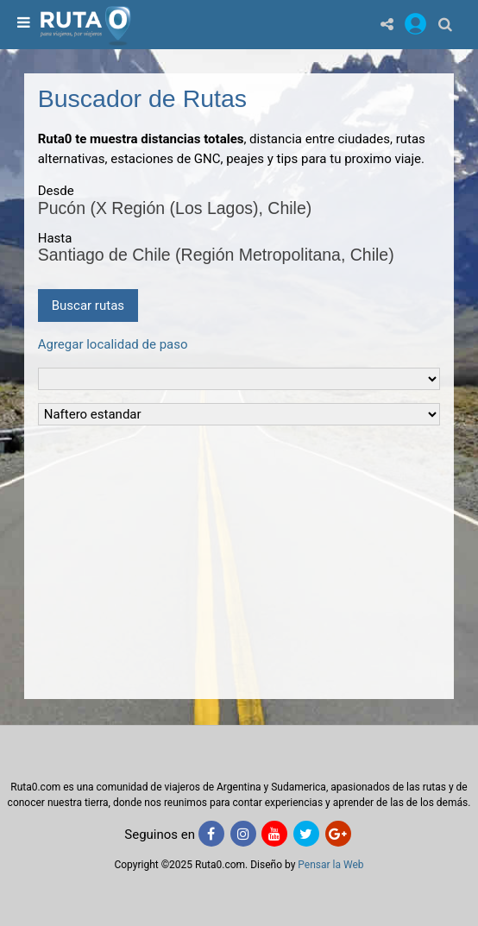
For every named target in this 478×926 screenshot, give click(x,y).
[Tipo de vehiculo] (239, 379)
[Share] (387, 23)
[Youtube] (274, 834)
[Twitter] (306, 834)
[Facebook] (211, 834)
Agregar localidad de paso (113, 344)
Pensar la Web (330, 865)
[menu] (21, 23)
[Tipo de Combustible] (239, 414)
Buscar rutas (88, 305)
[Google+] (338, 834)
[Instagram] (243, 834)
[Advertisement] (239, 559)
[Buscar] (445, 23)
